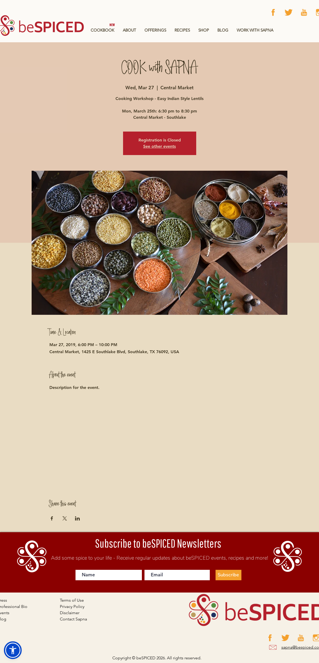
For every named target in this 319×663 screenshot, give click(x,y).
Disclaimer (69, 612)
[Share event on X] (64, 518)
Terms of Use (72, 600)
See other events (159, 146)
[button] (155, 30)
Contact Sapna (73, 619)
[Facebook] (273, 12)
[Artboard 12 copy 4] (288, 12)
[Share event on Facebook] (51, 518)
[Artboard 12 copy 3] (304, 12)
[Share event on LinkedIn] (77, 518)
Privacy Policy (72, 606)
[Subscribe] (228, 575)
